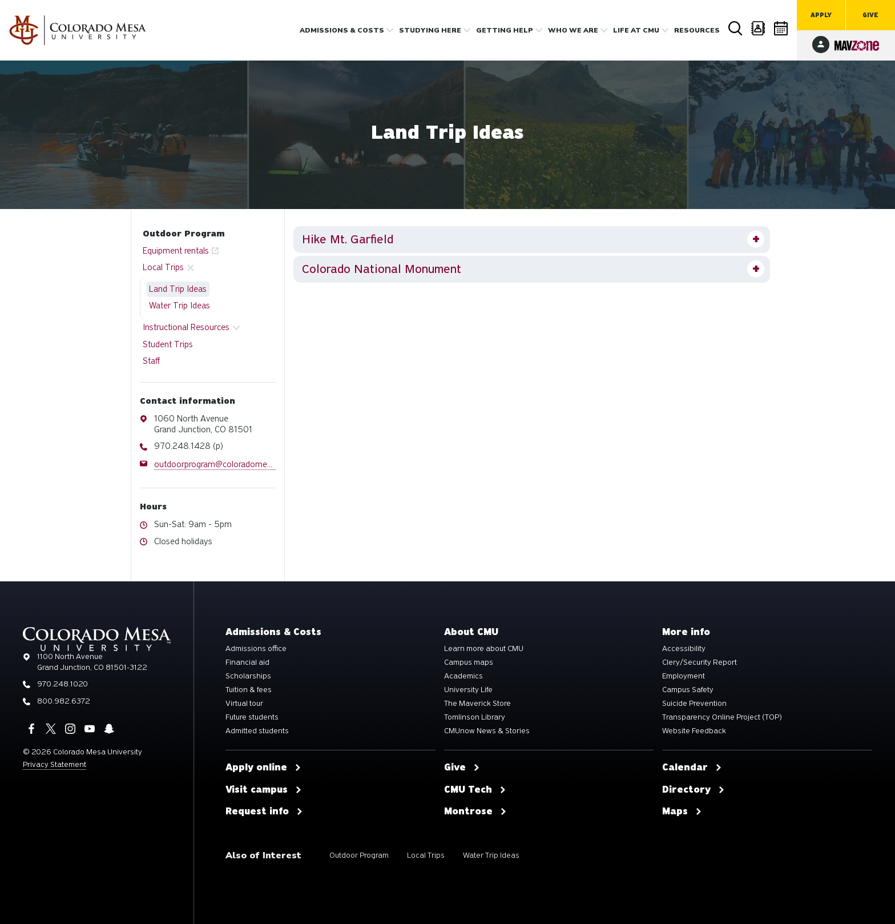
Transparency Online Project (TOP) (722, 717)
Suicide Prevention (694, 703)
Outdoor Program (183, 233)
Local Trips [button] (163, 267)
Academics (463, 676)
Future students (252, 717)
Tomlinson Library (474, 717)
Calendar (781, 28)
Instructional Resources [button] (186, 327)
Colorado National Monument (381, 269)
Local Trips (426, 855)
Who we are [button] (573, 30)
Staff (151, 361)
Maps (682, 811)
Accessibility (683, 648)
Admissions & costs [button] (342, 30)
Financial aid (247, 662)
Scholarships (248, 676)
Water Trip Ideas (179, 305)
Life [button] (636, 30)
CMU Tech (475, 790)
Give (870, 15)
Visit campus (263, 790)
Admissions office (256, 648)
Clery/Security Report (699, 662)
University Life (468, 689)
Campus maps (468, 662)
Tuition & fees (248, 689)
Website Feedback (694, 731)
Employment (683, 676)
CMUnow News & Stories (487, 731)
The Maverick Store (477, 703)
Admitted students (257, 731)
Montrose (475, 811)
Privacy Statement (54, 764)
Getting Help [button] (504, 30)
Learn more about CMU (483, 648)
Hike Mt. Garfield (347, 239)
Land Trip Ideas (178, 289)
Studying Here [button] (430, 30)
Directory (758, 28)
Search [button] (735, 28)
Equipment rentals (176, 251)
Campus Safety (687, 689)
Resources (697, 30)
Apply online (263, 767)
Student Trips (168, 344)
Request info (264, 811)
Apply (821, 15)
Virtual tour (244, 703)
